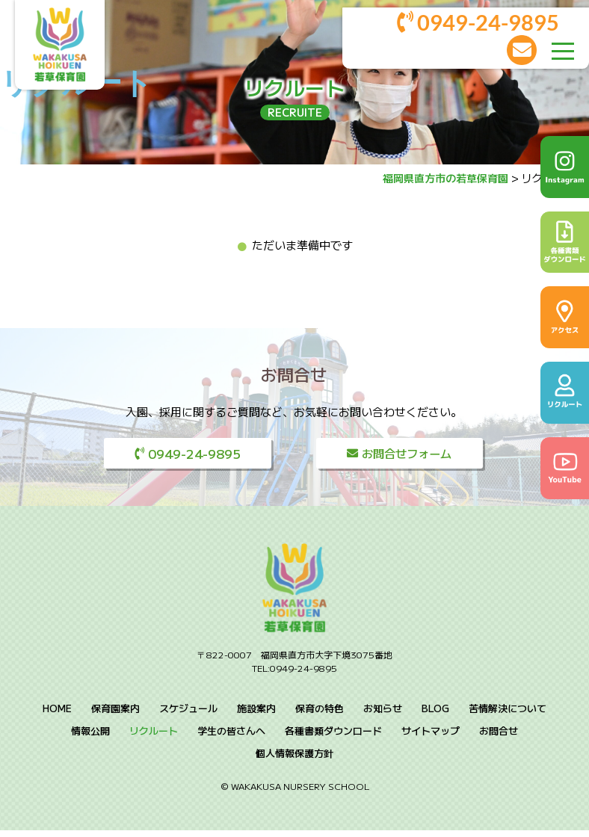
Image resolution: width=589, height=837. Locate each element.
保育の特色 (319, 715)
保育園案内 (115, 715)
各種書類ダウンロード (333, 737)
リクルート (153, 737)
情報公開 (90, 737)
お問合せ (498, 737)
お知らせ (382, 715)
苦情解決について (507, 715)
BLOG (435, 715)
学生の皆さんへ (231, 737)
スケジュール (188, 715)
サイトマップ (430, 737)
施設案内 (256, 715)
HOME (57, 715)
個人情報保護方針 (294, 760)
